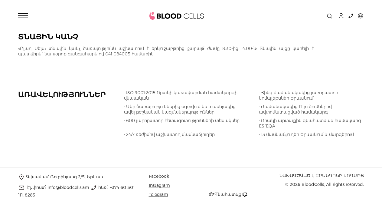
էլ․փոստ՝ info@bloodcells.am (58, 187)
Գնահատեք (227, 194)
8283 (30, 195)
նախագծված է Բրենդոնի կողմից (321, 175)
